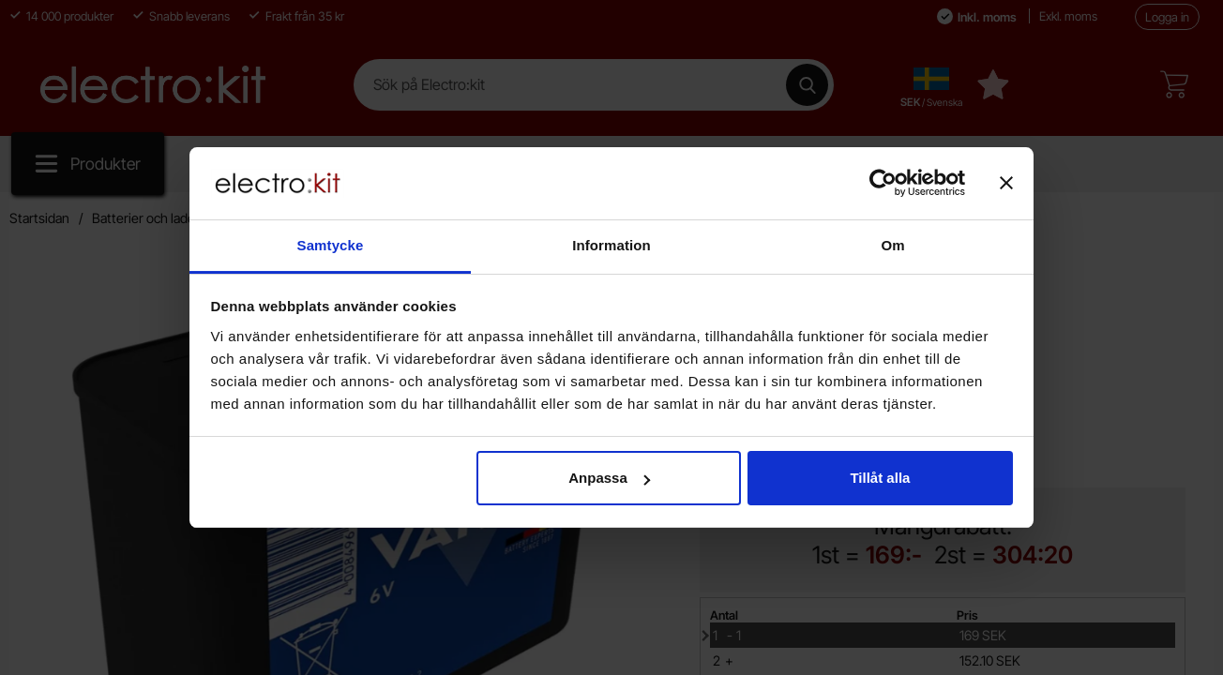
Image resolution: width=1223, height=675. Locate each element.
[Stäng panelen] (1006, 182)
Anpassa (609, 478)
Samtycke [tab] (330, 245)
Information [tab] (611, 245)
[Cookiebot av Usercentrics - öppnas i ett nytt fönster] (883, 183)
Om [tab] (892, 245)
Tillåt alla (880, 478)
